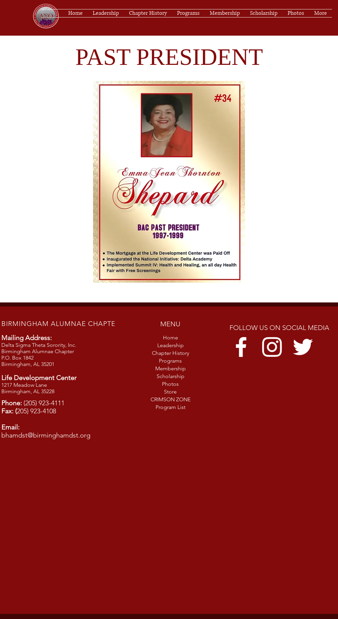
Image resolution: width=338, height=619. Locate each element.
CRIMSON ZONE (171, 399)
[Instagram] (272, 347)
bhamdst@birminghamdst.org (45, 435)
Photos (170, 384)
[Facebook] (241, 347)
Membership (170, 368)
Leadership (170, 345)
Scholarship (170, 376)
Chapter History (170, 353)
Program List (170, 407)
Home (170, 337)
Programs (170, 361)
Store (170, 391)
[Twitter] (303, 347)
